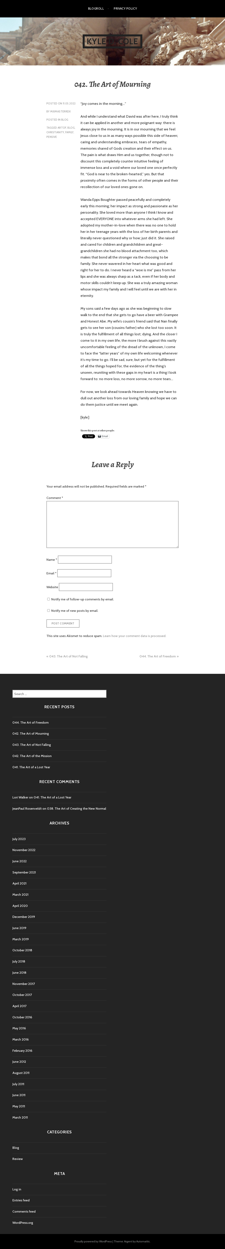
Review (17, 1159)
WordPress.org (22, 1223)
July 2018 (18, 961)
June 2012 (19, 1062)
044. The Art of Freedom (158, 656)
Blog (64, 119)
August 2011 (20, 1073)
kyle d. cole (112, 41)
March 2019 (20, 939)
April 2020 (20, 906)
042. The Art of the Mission (32, 756)
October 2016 (22, 1017)
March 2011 (20, 1117)
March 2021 (20, 894)
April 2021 (19, 883)
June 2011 (18, 1095)
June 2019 (19, 928)
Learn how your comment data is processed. (134, 636)
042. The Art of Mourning (30, 733)
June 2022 (19, 861)
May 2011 (18, 1106)
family (69, 132)
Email (51, 573)
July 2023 (19, 839)
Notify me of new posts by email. (74, 611)
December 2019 (23, 917)
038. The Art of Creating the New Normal (76, 808)
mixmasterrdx (60, 111)
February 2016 (22, 1051)
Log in (16, 1189)
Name (51, 560)
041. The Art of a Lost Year (31, 767)
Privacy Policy (125, 8)
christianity (55, 132)
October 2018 (22, 950)
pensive (51, 136)
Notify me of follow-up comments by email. (82, 599)
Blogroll (96, 8)
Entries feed (21, 1200)
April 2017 (19, 1006)
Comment (54, 498)
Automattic (143, 1241)
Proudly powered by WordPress (93, 1241)
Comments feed (24, 1211)
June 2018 (19, 973)
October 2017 (22, 995)
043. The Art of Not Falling (68, 656)
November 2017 (23, 984)
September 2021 (24, 872)
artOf (62, 127)
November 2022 (23, 850)
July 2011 (18, 1084)
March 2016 (20, 1039)
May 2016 (19, 1028)
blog (71, 127)
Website (52, 587)
